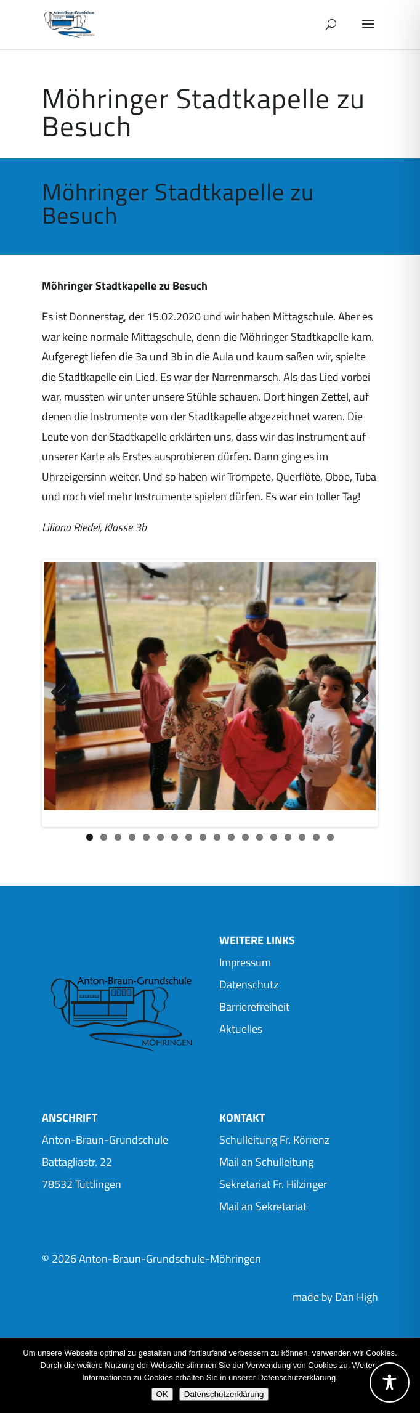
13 (259, 841)
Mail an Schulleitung (266, 1166)
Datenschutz (248, 988)
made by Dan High (335, 1301)
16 (302, 841)
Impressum (245, 966)
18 (330, 841)
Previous (62, 695)
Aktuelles (240, 1033)
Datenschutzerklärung (224, 1394)
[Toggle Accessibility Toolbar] (389, 1382)
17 (316, 841)
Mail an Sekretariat (263, 1210)
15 (288, 841)
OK (162, 1394)
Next (357, 695)
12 (245, 841)
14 (273, 841)
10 (217, 841)
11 (231, 841)
